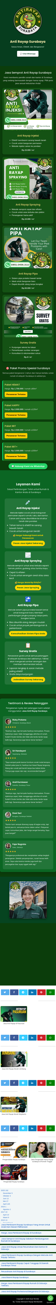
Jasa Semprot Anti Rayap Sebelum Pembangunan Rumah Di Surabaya (25, 1239)
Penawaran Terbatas (16, 394)
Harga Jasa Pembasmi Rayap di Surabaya (21, 1233)
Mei (5, 1201)
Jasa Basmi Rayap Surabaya (15, 1277)
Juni (6, 1198)
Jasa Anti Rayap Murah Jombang (14, 1069)
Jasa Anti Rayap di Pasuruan (13, 1023)
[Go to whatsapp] (50, 1298)
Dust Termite (34, 1299)
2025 (4, 1190)
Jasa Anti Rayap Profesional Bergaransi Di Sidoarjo (25, 1291)
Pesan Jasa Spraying (28, 587)
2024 (3, 1207)
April (6, 1204)
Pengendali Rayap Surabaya (13, 1182)
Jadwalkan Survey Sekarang (28, 679)
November (8, 1193)
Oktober (7, 1196)
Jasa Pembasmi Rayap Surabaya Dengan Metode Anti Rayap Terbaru (27, 1256)
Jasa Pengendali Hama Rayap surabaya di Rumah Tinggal (42, 1160)
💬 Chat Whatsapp (27, 54)
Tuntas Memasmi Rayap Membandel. (29, 1302)
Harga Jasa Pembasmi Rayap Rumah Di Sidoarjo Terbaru (24, 1284)
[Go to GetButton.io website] (50, 1302)
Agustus (7, 1209)
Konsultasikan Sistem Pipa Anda (28, 633)
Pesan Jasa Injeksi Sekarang (28, 543)
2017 (4, 1212)
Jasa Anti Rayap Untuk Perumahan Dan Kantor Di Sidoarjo (24, 1248)
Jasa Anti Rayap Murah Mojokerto (14, 1114)
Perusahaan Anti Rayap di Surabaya (18, 1271)
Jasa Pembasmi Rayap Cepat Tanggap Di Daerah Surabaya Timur (24, 1264)
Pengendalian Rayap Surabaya (14, 1159)
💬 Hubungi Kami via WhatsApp (28, 466)
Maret (6, 1217)
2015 (4, 1220)
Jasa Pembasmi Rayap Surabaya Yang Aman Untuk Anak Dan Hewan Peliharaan (25, 1225)
